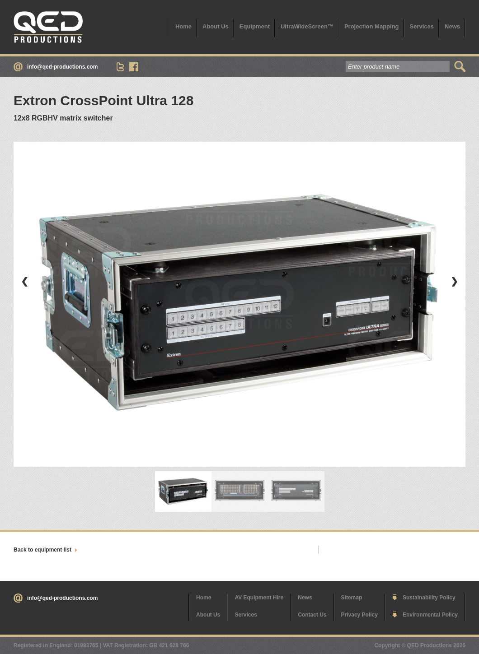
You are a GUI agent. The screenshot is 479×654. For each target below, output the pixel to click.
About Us (215, 26)
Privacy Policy (359, 615)
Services (422, 26)
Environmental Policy (430, 615)
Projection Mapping (371, 26)
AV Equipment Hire (259, 597)
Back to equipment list (42, 550)
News (452, 26)
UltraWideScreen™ (307, 26)
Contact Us (312, 615)
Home (183, 26)
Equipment (255, 26)
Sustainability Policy (429, 597)
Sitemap (351, 597)
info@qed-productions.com (62, 67)
